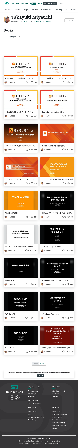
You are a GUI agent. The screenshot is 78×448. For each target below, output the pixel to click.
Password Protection (59, 414)
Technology (32, 394)
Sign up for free (50, 3)
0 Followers (47, 21)
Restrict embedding (59, 425)
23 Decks (26, 21)
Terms (26, 443)
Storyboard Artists (59, 391)
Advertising (32, 420)
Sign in (39, 3)
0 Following (37, 21)
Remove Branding (58, 422)
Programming (33, 391)
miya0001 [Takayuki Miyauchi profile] (9, 82)
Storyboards (32, 396)
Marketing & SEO (61, 10)
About (21, 443)
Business (17, 10)
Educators (56, 394)
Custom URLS (57, 417)
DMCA (38, 443)
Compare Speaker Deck (36, 417)
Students (55, 396)
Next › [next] (42, 364)
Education (34, 10)
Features (15, 3)
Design (25, 10)
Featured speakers (34, 403)
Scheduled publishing (59, 420)
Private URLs (57, 411)
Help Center (32, 411)
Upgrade (40, 375)
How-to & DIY (46, 10)
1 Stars (69, 20)
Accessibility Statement (51, 443)
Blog (29, 414)
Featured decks (33, 400)
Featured (7, 10)
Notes (54, 428)
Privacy (32, 443)
